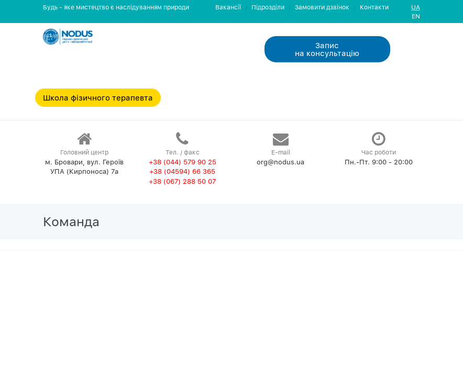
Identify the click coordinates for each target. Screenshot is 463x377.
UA (415, 7)
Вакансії (228, 7)
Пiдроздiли (267, 7)
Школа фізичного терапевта (98, 97)
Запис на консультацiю (327, 49)
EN (416, 16)
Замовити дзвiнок (322, 7)
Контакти (374, 7)
